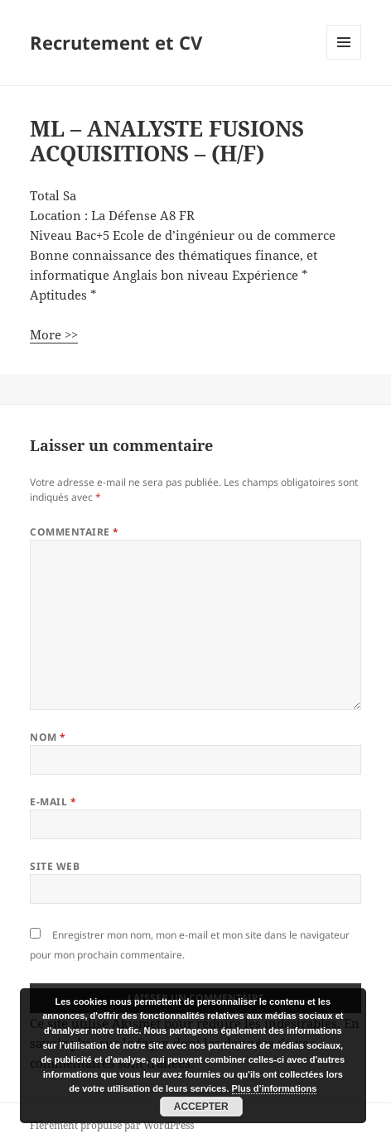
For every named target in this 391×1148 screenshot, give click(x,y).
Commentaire (74, 532)
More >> (54, 334)
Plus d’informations (274, 1088)
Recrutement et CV (116, 42)
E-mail (53, 802)
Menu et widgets (344, 59)
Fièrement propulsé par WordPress (112, 1125)
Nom (47, 737)
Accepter (201, 1106)
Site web (55, 866)
